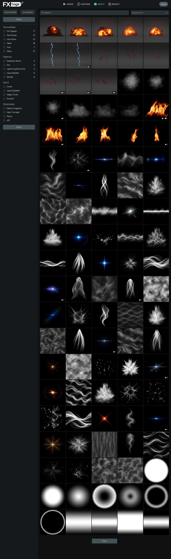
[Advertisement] (104, 21)
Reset (19, 19)
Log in (163, 4)
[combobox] (147, 13)
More (104, 552)
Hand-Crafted (10, 12)
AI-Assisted (28, 12)
